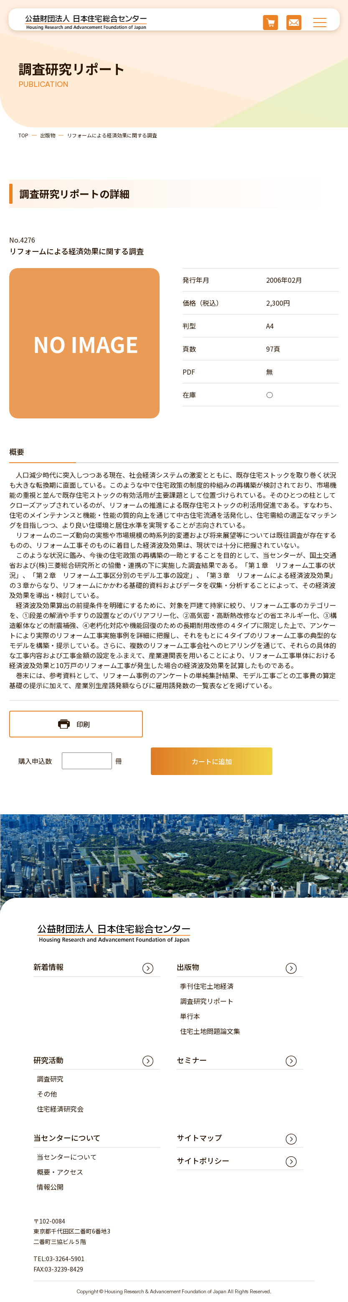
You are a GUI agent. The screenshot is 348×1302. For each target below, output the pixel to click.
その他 (47, 1094)
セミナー (192, 1059)
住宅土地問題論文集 (210, 1031)
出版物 (47, 135)
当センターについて (67, 1157)
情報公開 (50, 1187)
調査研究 (50, 1079)
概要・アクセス (60, 1172)
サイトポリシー (203, 1160)
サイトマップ (199, 1137)
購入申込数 (35, 761)
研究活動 (48, 1059)
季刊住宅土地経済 (207, 986)
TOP (23, 135)
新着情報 (48, 966)
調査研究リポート (207, 1001)
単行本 (190, 1016)
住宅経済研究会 (60, 1109)
